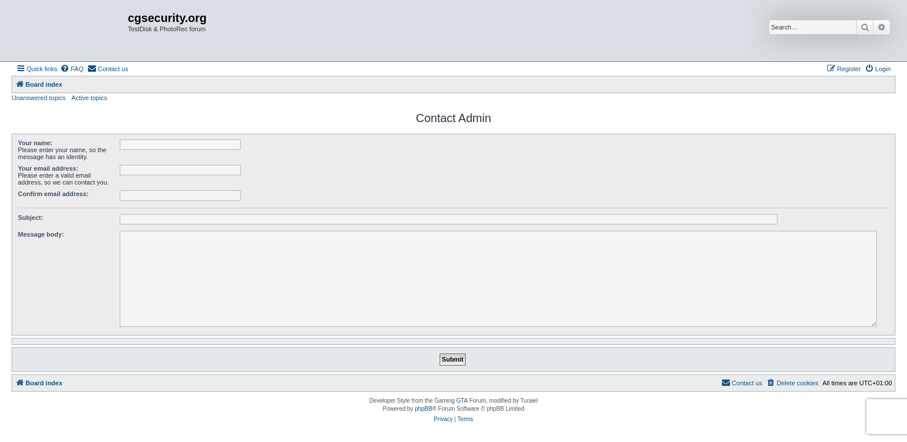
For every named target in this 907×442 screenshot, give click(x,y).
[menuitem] (71, 69)
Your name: (35, 142)
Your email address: (48, 168)
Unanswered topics (39, 97)
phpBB (423, 409)
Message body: (41, 234)
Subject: (30, 217)
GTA (462, 400)
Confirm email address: (53, 193)
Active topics (90, 97)
